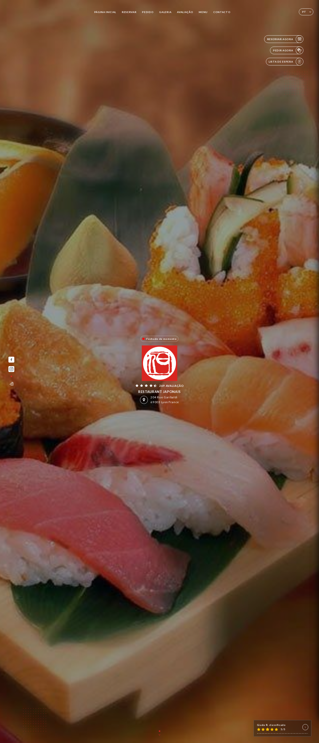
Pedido (147, 12)
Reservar (129, 12)
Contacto (221, 12)
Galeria (165, 12)
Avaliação (185, 12)
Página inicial (105, 12)
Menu (203, 12)
